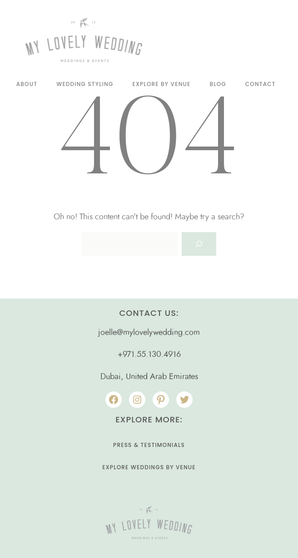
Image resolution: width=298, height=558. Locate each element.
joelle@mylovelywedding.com (149, 333)
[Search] (199, 244)
